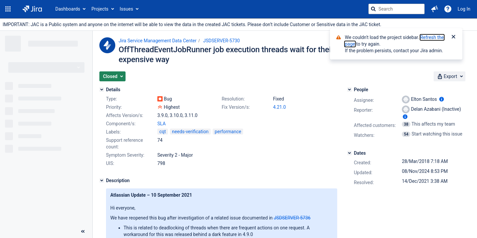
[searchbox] (396, 9)
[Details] (101, 89)
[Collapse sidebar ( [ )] (83, 231)
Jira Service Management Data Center (157, 40)
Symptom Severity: (125, 155)
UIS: (110, 163)
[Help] (448, 9)
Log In (464, 9)
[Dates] (349, 153)
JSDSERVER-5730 (221, 40)
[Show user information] (441, 99)
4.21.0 (279, 107)
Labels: (113, 132)
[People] (349, 89)
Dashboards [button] (67, 9)
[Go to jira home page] (32, 9)
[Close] (453, 37)
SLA (161, 123)
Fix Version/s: (236, 107)
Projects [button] (99, 9)
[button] (8, 9)
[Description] (101, 180)
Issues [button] (126, 9)
